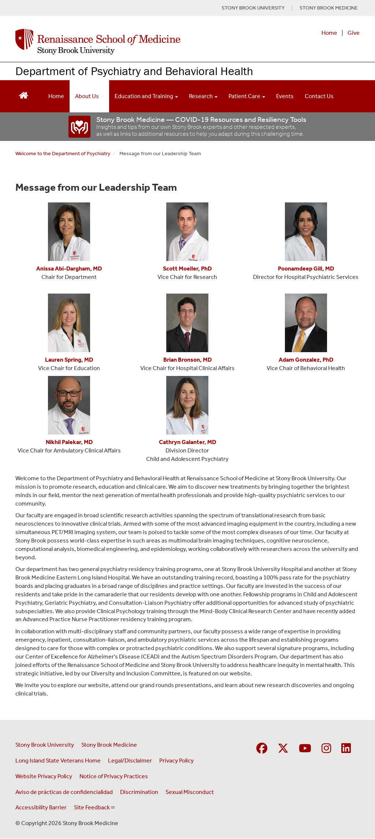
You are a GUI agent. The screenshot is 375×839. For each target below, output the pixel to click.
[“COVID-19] (80, 127)
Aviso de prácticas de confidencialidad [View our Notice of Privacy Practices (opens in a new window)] (64, 791)
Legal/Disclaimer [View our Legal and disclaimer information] (130, 760)
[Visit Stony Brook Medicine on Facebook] (262, 748)
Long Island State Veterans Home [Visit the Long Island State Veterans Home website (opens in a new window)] (58, 760)
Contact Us (319, 96)
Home (329, 32)
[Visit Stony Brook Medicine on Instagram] (326, 748)
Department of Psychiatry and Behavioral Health (134, 71)
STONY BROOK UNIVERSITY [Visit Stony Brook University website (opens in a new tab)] (253, 8)
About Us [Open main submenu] (89, 96)
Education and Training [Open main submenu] (146, 96)
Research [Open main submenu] (203, 96)
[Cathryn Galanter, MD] (187, 442)
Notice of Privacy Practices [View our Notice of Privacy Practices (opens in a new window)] (113, 776)
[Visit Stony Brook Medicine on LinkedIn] (346, 748)
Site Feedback (94, 807)
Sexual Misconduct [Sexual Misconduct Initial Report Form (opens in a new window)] (190, 791)
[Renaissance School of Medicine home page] (124, 42)
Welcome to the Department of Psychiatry (62, 153)
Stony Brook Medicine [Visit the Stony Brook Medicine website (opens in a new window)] (109, 744)
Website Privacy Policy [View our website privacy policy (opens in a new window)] (43, 776)
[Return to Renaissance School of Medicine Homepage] (23, 94)
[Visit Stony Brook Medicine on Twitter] (283, 748)
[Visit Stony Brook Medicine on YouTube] (305, 748)
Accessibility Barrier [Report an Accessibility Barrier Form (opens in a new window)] (41, 807)
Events (285, 96)
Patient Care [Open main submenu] (247, 96)
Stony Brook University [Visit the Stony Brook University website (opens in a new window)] (44, 744)
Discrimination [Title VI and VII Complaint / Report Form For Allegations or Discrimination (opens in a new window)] (139, 791)
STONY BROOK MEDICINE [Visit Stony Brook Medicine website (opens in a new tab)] (329, 8)
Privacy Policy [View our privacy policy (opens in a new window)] (176, 760)
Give (354, 32)
